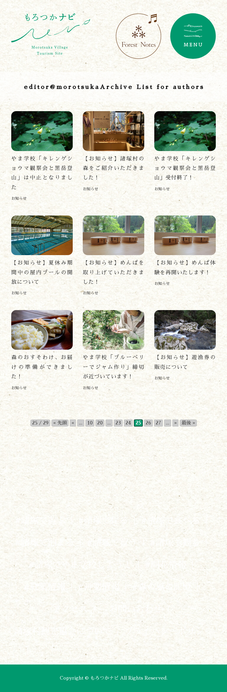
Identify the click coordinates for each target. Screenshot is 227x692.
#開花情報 (165, 564)
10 (90, 423)
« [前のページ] (73, 423)
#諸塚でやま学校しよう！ (80, 564)
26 (148, 423)
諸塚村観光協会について (63, 631)
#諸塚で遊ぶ (40, 520)
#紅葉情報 (44, 587)
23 (118, 423)
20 (100, 423)
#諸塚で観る (175, 542)
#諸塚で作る (103, 520)
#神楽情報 (98, 587)
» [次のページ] (175, 423)
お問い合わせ (131, 609)
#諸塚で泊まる (44, 542)
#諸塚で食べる (170, 520)
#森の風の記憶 (161, 587)
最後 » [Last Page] (188, 423)
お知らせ (19, 198)
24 (128, 423)
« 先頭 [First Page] (60, 423)
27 (158, 423)
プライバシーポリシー (168, 631)
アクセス (70, 609)
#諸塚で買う (112, 542)
